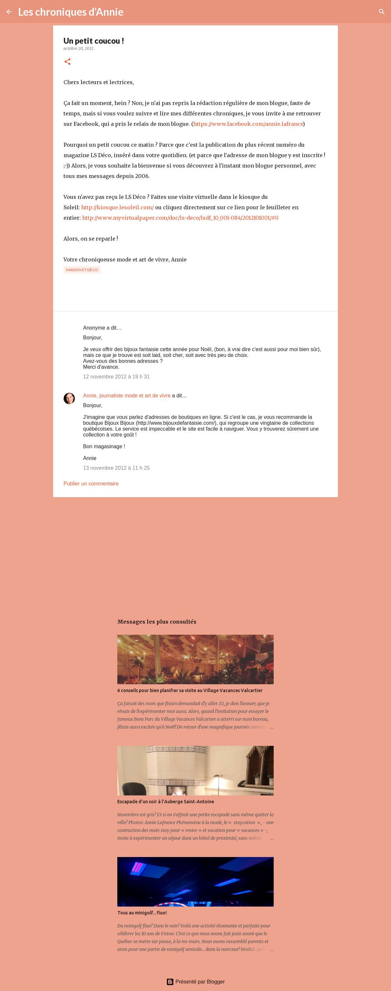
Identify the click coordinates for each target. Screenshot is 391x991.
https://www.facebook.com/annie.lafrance (248, 124)
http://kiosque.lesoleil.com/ (117, 207)
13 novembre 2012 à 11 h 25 (116, 468)
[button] (67, 62)
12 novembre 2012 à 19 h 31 (116, 376)
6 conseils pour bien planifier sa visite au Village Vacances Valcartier (190, 690)
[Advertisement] (195, 552)
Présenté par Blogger (195, 981)
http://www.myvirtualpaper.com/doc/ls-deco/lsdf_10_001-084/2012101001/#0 (180, 217)
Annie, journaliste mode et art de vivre (127, 395)
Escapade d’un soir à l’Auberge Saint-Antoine (165, 801)
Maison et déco (82, 269)
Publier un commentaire (91, 483)
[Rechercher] (133, 12)
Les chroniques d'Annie (70, 11)
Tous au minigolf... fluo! (142, 912)
